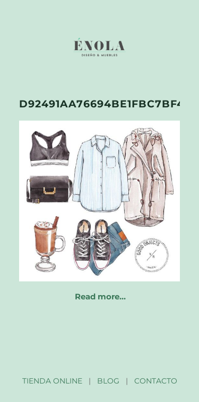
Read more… (100, 296)
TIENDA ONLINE (52, 381)
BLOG (108, 381)
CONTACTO (155, 381)
